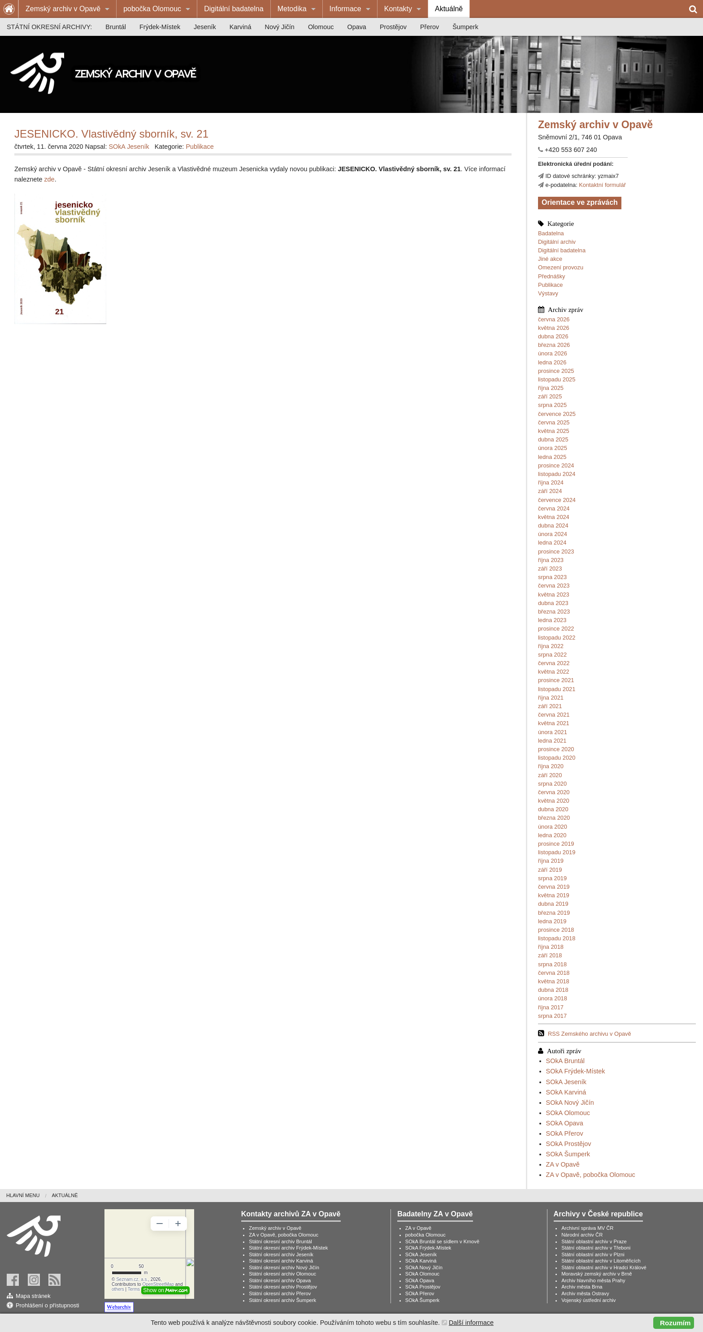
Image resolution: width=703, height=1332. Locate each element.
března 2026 (554, 345)
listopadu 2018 (556, 938)
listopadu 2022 (556, 637)
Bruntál (115, 26)
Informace (345, 9)
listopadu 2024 (556, 474)
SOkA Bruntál (565, 1060)
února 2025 (552, 448)
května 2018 (553, 981)
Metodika (292, 9)
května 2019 (553, 895)
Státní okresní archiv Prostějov (283, 1286)
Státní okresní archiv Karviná (281, 1260)
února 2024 (552, 534)
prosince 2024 (556, 465)
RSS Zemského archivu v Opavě (589, 1033)
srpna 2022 (552, 654)
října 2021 (551, 697)
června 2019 (553, 886)
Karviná (241, 26)
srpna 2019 (552, 878)
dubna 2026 (553, 336)
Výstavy (548, 293)
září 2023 (550, 568)
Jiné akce (550, 258)
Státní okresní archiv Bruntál (280, 1241)
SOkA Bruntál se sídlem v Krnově (442, 1241)
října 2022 (551, 646)
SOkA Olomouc (568, 1112)
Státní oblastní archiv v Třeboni (595, 1247)
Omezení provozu (560, 267)
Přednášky (551, 276)
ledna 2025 (552, 457)
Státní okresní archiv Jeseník (281, 1254)
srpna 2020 (552, 783)
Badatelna (551, 233)
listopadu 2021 (556, 689)
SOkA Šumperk (568, 1154)
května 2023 (553, 594)
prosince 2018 (556, 929)
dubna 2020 (553, 809)
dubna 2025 (553, 439)
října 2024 (551, 482)
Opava (356, 26)
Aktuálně (449, 9)
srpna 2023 (552, 577)
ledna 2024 (552, 542)
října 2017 (551, 1007)
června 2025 (553, 422)
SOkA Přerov (564, 1133)
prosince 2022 (556, 628)
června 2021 (553, 714)
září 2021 (550, 706)
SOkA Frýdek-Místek (575, 1071)
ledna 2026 (552, 362)
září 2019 (550, 869)
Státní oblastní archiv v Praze (594, 1241)
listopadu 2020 (556, 757)
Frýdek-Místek (159, 26)
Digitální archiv (557, 241)
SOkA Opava (564, 1123)
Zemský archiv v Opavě (63, 9)
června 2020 (553, 792)
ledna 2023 (552, 620)
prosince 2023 (556, 551)
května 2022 (553, 671)
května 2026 (553, 327)
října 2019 (551, 860)
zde (49, 179)
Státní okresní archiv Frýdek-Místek (288, 1247)
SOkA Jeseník (566, 1081)
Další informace (471, 1322)
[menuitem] (67, 9)
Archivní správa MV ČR (587, 1228)
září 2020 (550, 775)
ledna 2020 (552, 835)
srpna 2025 (552, 405)
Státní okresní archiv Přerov (280, 1293)
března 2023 (554, 611)
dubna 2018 (553, 989)
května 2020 (553, 800)
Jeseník (205, 26)
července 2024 (557, 500)
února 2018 (552, 998)
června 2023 (553, 585)
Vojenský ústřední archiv (588, 1300)
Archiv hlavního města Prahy (593, 1280)
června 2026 (553, 319)
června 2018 (553, 972)
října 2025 (551, 388)
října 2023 (551, 560)
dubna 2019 (553, 903)
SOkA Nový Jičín (570, 1102)
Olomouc (321, 26)
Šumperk (465, 26)
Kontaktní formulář (602, 185)
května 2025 (553, 431)
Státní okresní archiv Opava (280, 1280)
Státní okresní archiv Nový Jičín (284, 1267)
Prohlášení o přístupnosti (47, 1305)
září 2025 (550, 396)
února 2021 (552, 732)
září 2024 (550, 491)
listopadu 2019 (556, 852)
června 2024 (553, 508)
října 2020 (551, 766)
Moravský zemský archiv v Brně (596, 1273)
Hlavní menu (22, 1195)
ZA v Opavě (563, 1164)
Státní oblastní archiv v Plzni (593, 1254)
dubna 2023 (553, 603)
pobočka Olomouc (152, 9)
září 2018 (550, 955)
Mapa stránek (33, 1296)
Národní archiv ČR (582, 1234)
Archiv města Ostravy (585, 1293)
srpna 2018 (552, 964)
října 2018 (551, 946)
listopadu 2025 (556, 379)
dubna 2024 (553, 525)
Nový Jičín (280, 26)
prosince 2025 (556, 371)
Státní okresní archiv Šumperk (282, 1300)
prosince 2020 (556, 749)
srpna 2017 (552, 1015)
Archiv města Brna (581, 1286)
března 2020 (554, 817)
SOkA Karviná (566, 1092)
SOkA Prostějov (568, 1143)
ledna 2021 (552, 740)
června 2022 (553, 663)
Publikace (550, 284)
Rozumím (675, 1323)
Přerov (429, 26)
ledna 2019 (552, 921)
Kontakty (398, 9)
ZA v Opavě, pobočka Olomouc (590, 1174)
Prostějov (393, 26)
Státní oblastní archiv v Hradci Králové (604, 1267)
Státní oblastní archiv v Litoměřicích (601, 1260)
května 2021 (553, 723)
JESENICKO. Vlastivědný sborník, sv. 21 (111, 134)
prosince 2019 (556, 843)
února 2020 (552, 826)
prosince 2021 (556, 680)
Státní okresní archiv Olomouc (282, 1273)
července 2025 (557, 414)
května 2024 (553, 517)
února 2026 (552, 353)
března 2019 (554, 912)
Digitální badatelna (234, 9)
